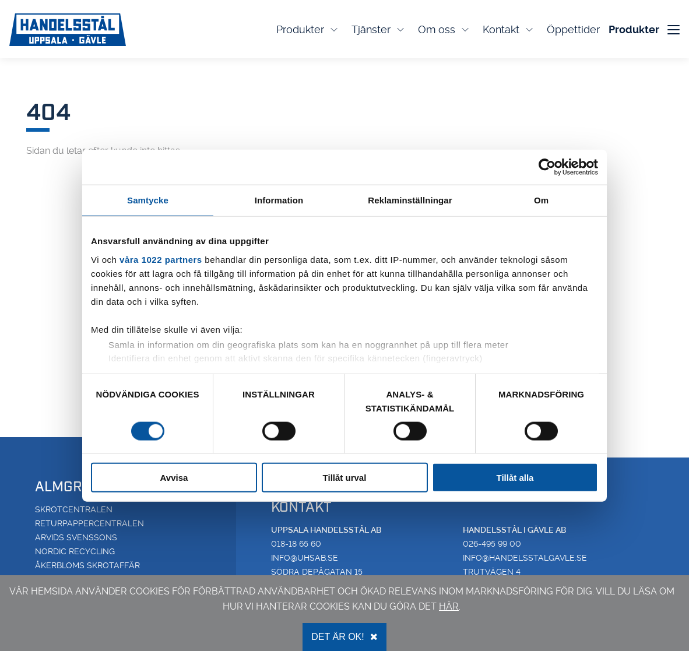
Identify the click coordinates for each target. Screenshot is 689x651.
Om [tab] (541, 200)
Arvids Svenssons (76, 537)
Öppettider (573, 29)
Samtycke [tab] (147, 200)
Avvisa (174, 478)
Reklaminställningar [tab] (410, 200)
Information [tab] (279, 200)
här (449, 606)
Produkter (308, 29)
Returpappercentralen (89, 523)
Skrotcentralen (74, 509)
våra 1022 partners (160, 259)
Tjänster (378, 29)
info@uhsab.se (304, 557)
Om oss (444, 29)
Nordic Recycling (75, 551)
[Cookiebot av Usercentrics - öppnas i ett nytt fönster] (547, 166)
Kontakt (509, 29)
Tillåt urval (345, 478)
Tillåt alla (515, 478)
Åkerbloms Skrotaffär (87, 565)
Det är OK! (344, 637)
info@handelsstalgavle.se (525, 557)
